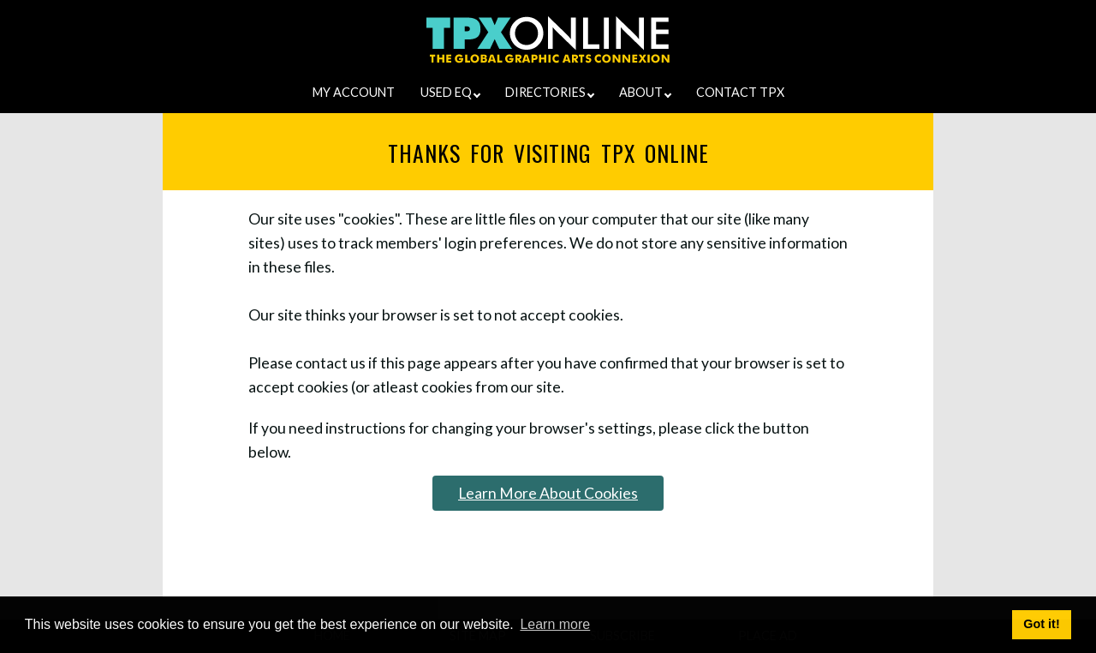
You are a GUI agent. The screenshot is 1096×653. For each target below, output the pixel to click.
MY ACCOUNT (354, 92)
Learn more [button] (555, 624)
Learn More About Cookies (548, 493)
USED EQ (450, 92)
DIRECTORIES (549, 92)
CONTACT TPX (740, 92)
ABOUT (645, 92)
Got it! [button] (1041, 624)
